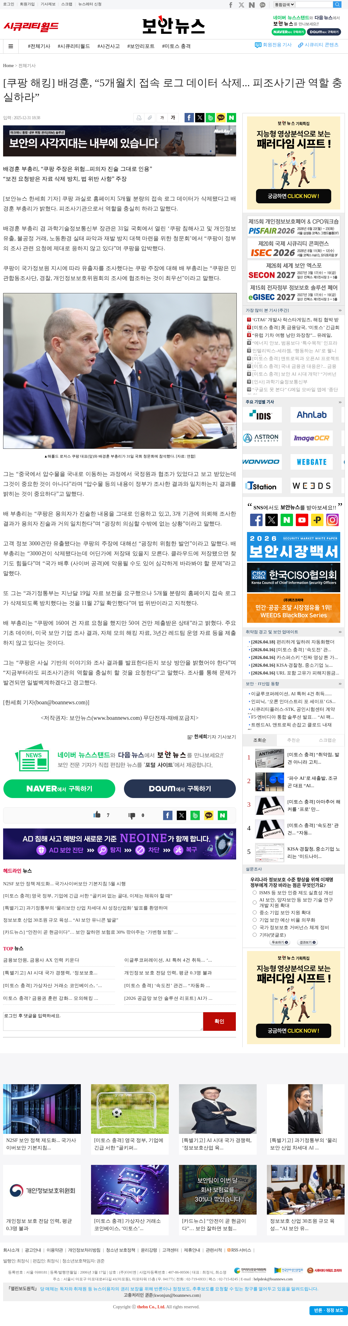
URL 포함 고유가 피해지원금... (295, 672)
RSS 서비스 (241, 1250)
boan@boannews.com (61, 702)
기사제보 (48, 4)
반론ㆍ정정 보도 (328, 1310)
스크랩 (66, 4)
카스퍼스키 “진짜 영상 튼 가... (294, 657)
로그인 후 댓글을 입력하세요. (103, 1021)
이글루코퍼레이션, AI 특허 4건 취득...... (291, 693)
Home (8, 65)
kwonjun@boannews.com (176, 1295)
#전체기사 (39, 46)
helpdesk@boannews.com (273, 1279)
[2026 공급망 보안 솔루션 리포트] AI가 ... (168, 998)
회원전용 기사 (277, 44)
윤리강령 (149, 1250)
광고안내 (33, 1250)
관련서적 (214, 1250)
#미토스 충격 (176, 46)
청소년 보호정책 (120, 1250)
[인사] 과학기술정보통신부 (280, 381)
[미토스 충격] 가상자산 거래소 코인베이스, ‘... (52, 985)
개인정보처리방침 (84, 1250)
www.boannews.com (117, 718)
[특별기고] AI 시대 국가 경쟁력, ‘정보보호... (50, 972)
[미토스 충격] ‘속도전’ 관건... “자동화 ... (167, 985)
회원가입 (27, 4)
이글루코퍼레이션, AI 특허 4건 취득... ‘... (168, 960)
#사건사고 (109, 46)
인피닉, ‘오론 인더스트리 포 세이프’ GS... (293, 701)
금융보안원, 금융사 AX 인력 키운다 (41, 960)
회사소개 (11, 1250)
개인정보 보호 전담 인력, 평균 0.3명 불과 (168, 972)
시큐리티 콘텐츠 (322, 44)
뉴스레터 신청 (90, 4)
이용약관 (55, 1250)
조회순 (259, 740)
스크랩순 (327, 740)
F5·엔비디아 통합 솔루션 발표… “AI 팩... (292, 717)
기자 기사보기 (211, 736)
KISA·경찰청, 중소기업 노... (292, 665)
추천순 (293, 740)
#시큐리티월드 (74, 46)
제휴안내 (192, 1250)
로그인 (8, 4)
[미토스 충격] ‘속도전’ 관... (291, 649)
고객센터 (170, 1250)
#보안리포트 (141, 46)
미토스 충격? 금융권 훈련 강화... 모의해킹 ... (50, 998)
